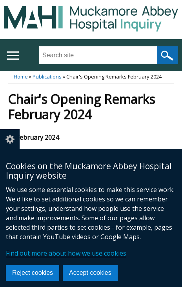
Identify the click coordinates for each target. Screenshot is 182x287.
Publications (47, 76)
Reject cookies (32, 272)
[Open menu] (13, 55)
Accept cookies (90, 272)
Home (21, 76)
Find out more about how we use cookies (66, 253)
